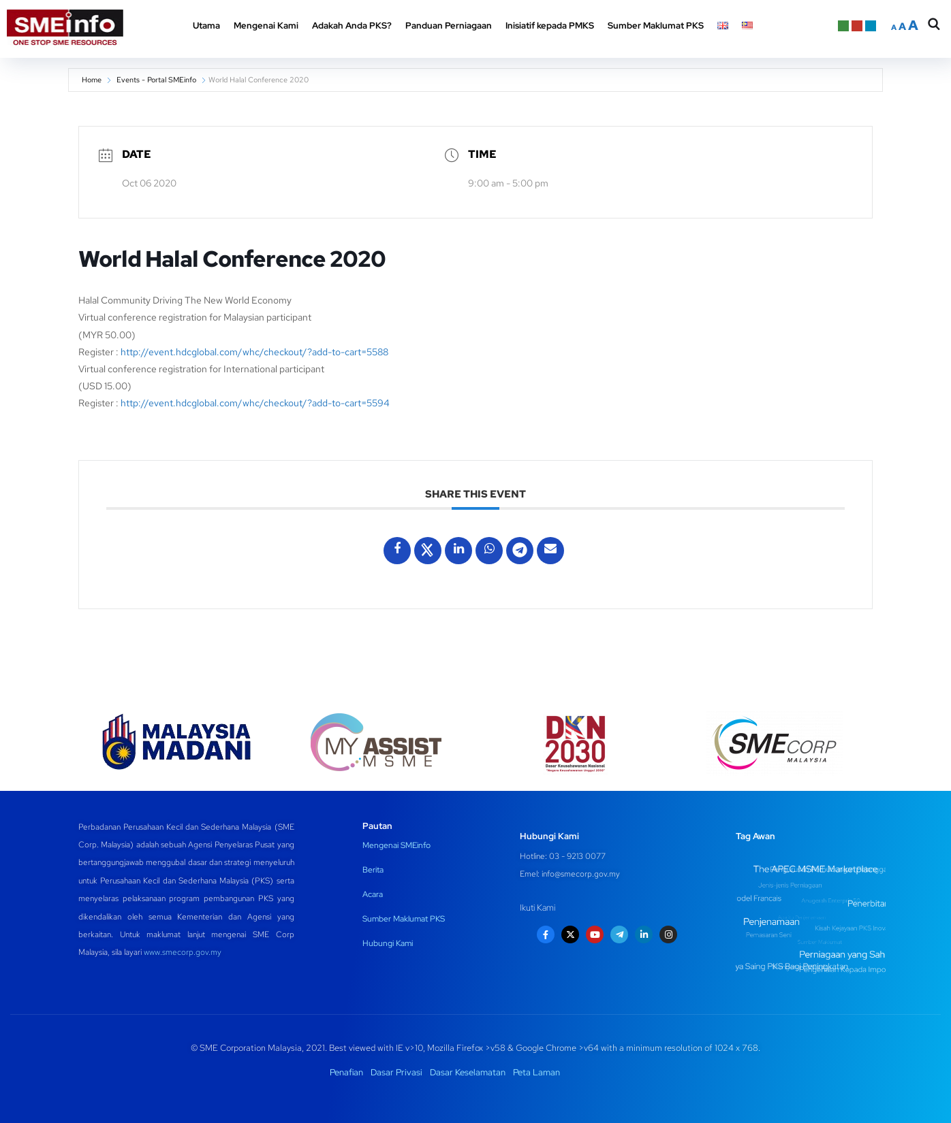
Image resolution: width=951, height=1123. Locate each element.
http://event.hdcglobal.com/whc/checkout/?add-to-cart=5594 (255, 403)
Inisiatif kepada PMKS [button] (549, 25)
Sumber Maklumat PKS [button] (656, 25)
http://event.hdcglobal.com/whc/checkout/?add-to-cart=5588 (254, 352)
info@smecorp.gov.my (581, 873)
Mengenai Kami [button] (266, 25)
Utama (206, 25)
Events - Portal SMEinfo (156, 79)
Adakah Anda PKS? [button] (352, 25)
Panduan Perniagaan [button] (448, 25)
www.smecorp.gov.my (182, 952)
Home (92, 79)
